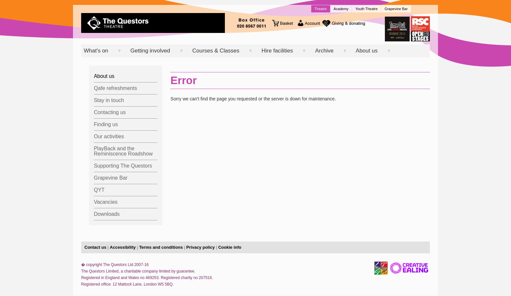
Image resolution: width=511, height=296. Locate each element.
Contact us (95, 247)
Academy (341, 9)
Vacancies (106, 202)
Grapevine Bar (396, 9)
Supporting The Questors (123, 166)
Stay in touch (109, 100)
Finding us (106, 124)
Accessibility (123, 247)
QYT (99, 190)
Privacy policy (200, 247)
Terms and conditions (161, 247)
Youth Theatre (366, 9)
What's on (96, 51)
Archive (324, 51)
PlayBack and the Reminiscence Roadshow (123, 151)
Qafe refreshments (115, 88)
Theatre (320, 9)
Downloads (107, 214)
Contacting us (110, 112)
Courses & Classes (216, 51)
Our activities (109, 136)
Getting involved (150, 51)
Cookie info (229, 247)
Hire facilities (277, 51)
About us (367, 51)
